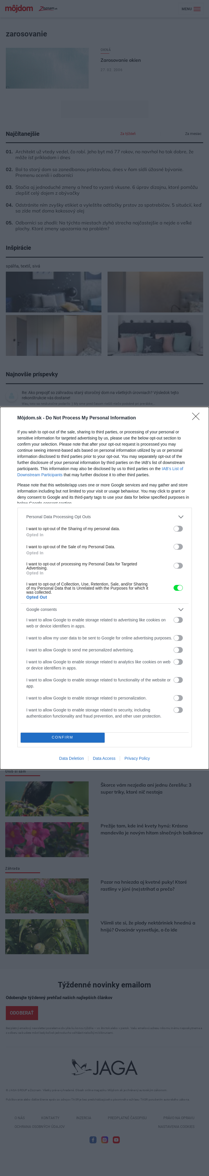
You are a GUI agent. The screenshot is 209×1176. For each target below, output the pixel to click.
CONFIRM (63, 737)
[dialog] (104, 588)
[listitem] (104, 517)
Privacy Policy (137, 758)
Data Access (104, 758)
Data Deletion (71, 758)
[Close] (197, 418)
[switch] (178, 529)
